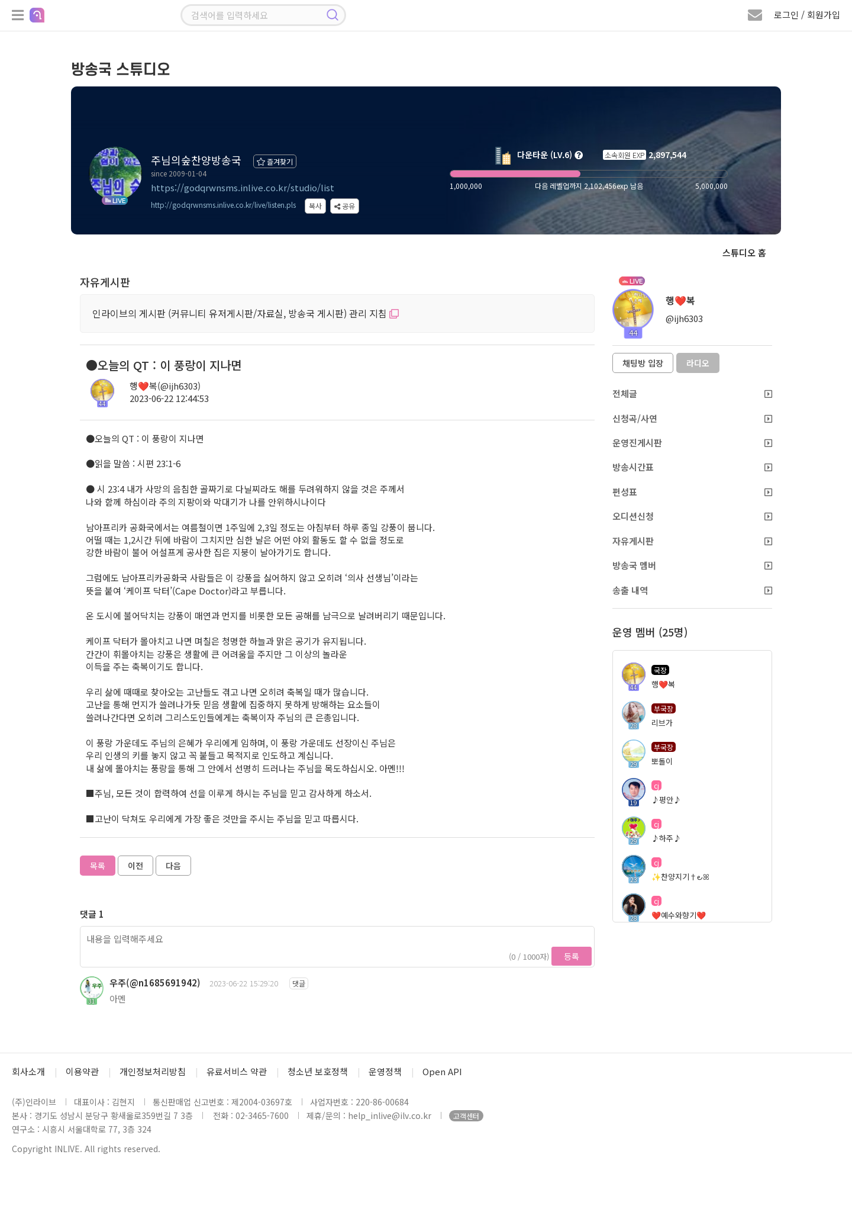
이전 (135, 866)
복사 (315, 206)
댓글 (298, 983)
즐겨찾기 (275, 161)
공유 (344, 206)
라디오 (697, 363)
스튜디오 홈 (744, 252)
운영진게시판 (692, 442)
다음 (173, 866)
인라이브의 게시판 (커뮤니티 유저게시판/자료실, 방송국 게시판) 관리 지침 (245, 313)
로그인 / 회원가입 (807, 14)
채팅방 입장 (642, 363)
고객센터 (466, 1116)
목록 (97, 866)
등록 (571, 956)
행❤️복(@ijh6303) (165, 386)
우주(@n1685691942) (155, 982)
